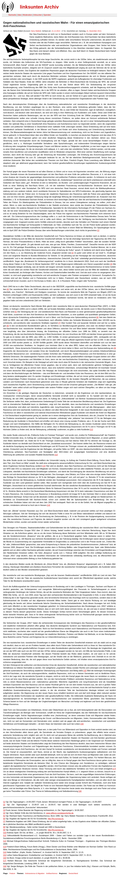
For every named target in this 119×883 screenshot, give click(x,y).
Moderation (27, 15)
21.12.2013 (56, 31)
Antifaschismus (51, 873)
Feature (12, 873)
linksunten (38, 15)
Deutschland (73, 873)
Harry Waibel (36, 31)
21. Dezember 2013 (93, 31)
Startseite (12, 15)
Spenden (47, 15)
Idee (19, 15)
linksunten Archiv (39, 6)
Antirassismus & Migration (34, 873)
